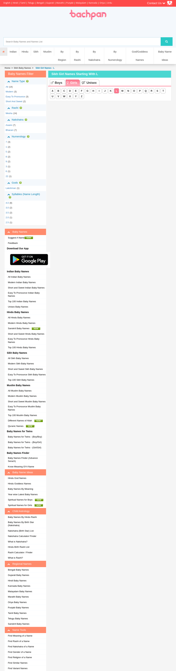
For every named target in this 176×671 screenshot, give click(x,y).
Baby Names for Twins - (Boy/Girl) (25, 442)
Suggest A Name (20, 237)
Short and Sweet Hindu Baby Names (26, 334)
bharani (9, 130)
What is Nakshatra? (17, 541)
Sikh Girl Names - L (44, 68)
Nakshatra (18, 119)
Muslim (47, 51)
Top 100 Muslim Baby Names (22, 415)
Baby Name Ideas (165, 55)
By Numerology (115, 55)
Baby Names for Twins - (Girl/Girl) (24, 447)
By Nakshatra (94, 55)
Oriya (102, 2)
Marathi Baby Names (18, 596)
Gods (15, 182)
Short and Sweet (14, 101)
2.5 (7, 222)
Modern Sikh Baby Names (21, 363)
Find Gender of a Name (19, 652)
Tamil (22, 2)
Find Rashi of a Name (19, 641)
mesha (9, 113)
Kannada (93, 2)
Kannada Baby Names (19, 586)
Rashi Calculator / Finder (20, 552)
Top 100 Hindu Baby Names (22, 347)
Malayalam (81, 2)
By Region (62, 55)
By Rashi (77, 55)
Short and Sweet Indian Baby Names (26, 287)
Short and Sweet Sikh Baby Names (25, 369)
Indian (13, 51)
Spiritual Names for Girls (25, 505)
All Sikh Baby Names (18, 358)
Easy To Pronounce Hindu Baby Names (23, 340)
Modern (9, 91)
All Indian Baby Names (19, 277)
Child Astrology (18, 511)
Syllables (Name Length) (23, 196)
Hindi (15, 2)
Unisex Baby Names (18, 306)
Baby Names (17, 231)
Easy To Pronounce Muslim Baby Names (24, 408)
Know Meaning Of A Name (21, 466)
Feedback (13, 243)
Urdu (109, 2)
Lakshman (11, 188)
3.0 (7, 207)
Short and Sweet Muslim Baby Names (27, 401)
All (7, 87)
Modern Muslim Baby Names (22, 396)
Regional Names (19, 563)
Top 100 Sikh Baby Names (21, 380)
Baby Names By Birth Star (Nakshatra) (21, 524)
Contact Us (156, 3)
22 (7, 176)
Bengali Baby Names (18, 569)
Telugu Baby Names (18, 618)
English (6, 2)
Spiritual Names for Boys (25, 499)
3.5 (7, 212)
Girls (72, 82)
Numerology (19, 136)
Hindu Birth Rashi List (18, 547)
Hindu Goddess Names (19, 483)
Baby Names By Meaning (20, 489)
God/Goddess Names (140, 55)
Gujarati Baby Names (18, 575)
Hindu (25, 51)
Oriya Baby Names (17, 602)
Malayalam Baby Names (20, 591)
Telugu (31, 2)
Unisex (89, 82)
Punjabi (69, 2)
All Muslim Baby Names (19, 390)
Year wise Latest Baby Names (23, 494)
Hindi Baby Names (17, 580)
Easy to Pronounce (15, 96)
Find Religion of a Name (20, 657)
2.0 (7, 217)
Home (7, 68)
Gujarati (50, 2)
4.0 (7, 203)
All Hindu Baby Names (19, 317)
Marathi (60, 2)
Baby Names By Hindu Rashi (22, 517)
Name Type (18, 81)
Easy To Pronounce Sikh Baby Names (27, 374)
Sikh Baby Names (22, 68)
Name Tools (16, 630)
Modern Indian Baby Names (22, 282)
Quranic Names (21, 426)
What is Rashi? (15, 557)
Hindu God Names (17, 478)
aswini (9, 125)
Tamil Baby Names (17, 613)
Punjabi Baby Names (18, 607)
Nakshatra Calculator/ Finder (22, 536)
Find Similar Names (17, 663)
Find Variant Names (18, 668)
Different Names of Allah (25, 420)
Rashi (15, 107)
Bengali (40, 2)
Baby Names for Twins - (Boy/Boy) (25, 436)
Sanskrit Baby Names (24, 328)
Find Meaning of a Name (20, 635)
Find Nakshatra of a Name (21, 646)
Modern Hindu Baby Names (21, 323)
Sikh (35, 51)
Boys (56, 82)
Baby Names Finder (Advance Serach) (23, 460)
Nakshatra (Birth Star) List (21, 531)
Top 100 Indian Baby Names (22, 301)
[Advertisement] (99, 28)
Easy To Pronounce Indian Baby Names (24, 294)
